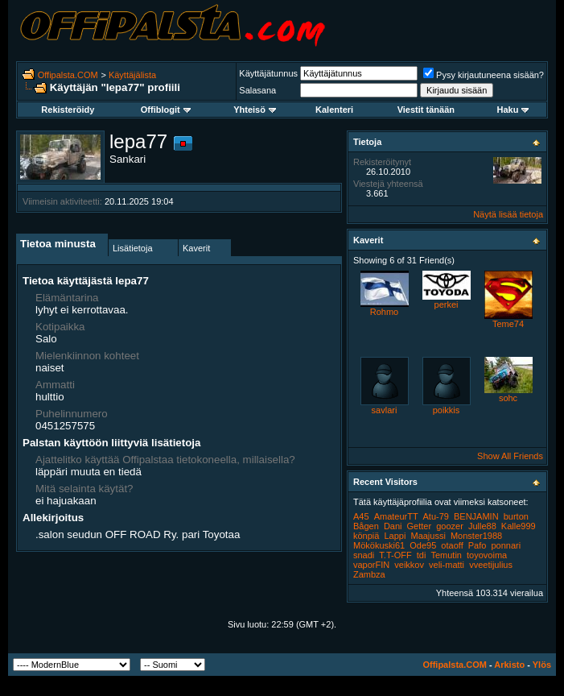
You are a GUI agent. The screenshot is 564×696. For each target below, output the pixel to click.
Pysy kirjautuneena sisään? (483, 75)
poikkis (446, 410)
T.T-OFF (395, 555)
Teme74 (508, 324)
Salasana (257, 90)
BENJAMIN (476, 516)
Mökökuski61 (379, 545)
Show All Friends (510, 456)
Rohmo (384, 312)
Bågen (366, 526)
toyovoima (487, 555)
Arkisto (509, 664)
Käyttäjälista (132, 75)
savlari (384, 410)
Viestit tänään (426, 109)
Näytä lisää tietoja (508, 214)
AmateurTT (396, 516)
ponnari (506, 545)
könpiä (366, 536)
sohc (508, 398)
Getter (419, 526)
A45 (361, 516)
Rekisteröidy (67, 109)
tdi (421, 555)
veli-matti (446, 565)
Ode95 (423, 545)
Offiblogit (166, 109)
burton (516, 516)
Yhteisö (254, 109)
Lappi (395, 536)
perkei (446, 304)
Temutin (446, 555)
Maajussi (427, 536)
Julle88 (482, 526)
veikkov (409, 565)
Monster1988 (476, 536)
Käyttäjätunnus (268, 73)
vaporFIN (371, 565)
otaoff (452, 545)
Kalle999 (518, 526)
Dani (393, 526)
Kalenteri (334, 109)
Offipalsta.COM (68, 75)
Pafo (477, 545)
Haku (512, 109)
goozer (449, 526)
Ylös (542, 664)
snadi (363, 555)
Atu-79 (436, 516)
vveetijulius (491, 565)
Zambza (369, 574)
